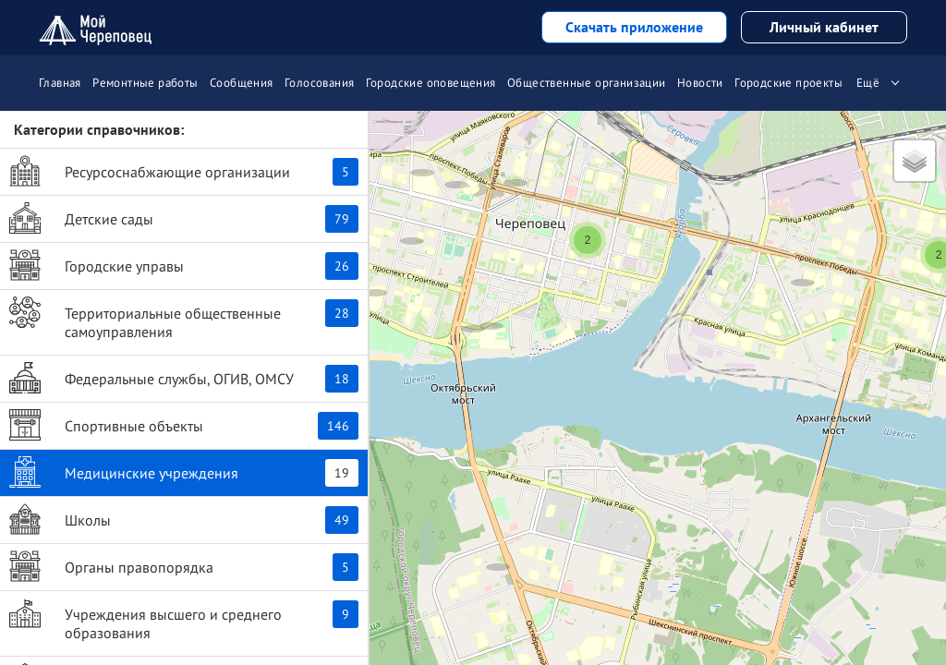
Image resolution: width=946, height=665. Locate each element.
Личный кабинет (824, 27)
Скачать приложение (634, 27)
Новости (700, 83)
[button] (456, 165)
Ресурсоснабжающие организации (183, 171)
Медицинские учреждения (183, 472)
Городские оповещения (431, 83)
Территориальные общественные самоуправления (183, 318)
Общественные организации (586, 83)
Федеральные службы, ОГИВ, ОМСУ (183, 377)
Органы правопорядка (183, 566)
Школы (183, 519)
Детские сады (183, 218)
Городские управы (183, 265)
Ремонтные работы (145, 83)
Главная (60, 83)
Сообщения (241, 83)
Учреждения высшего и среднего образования (183, 620)
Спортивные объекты (183, 425)
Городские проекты (788, 83)
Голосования (319, 83)
